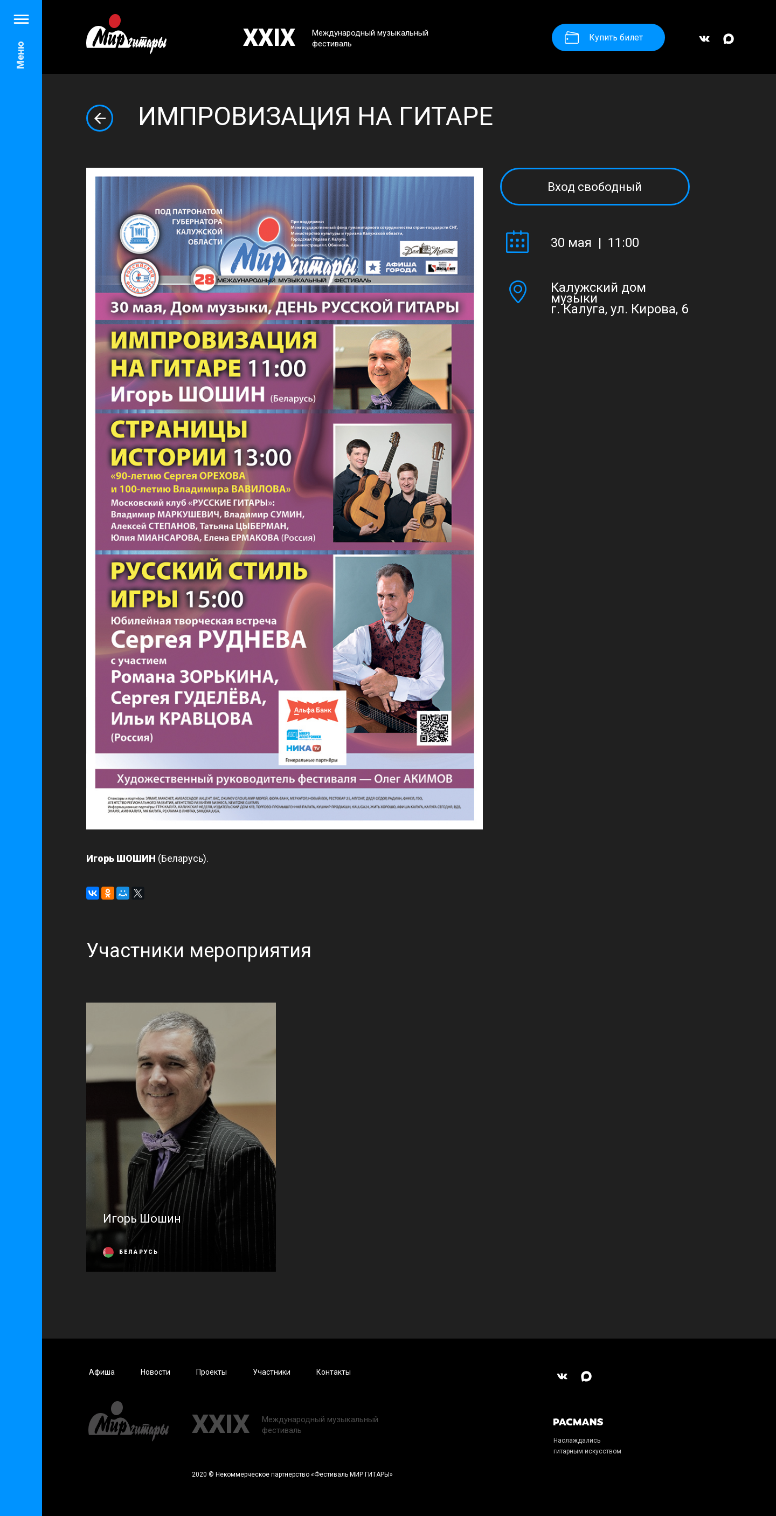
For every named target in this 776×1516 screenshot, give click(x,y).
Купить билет (604, 37)
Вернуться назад (99, 118)
